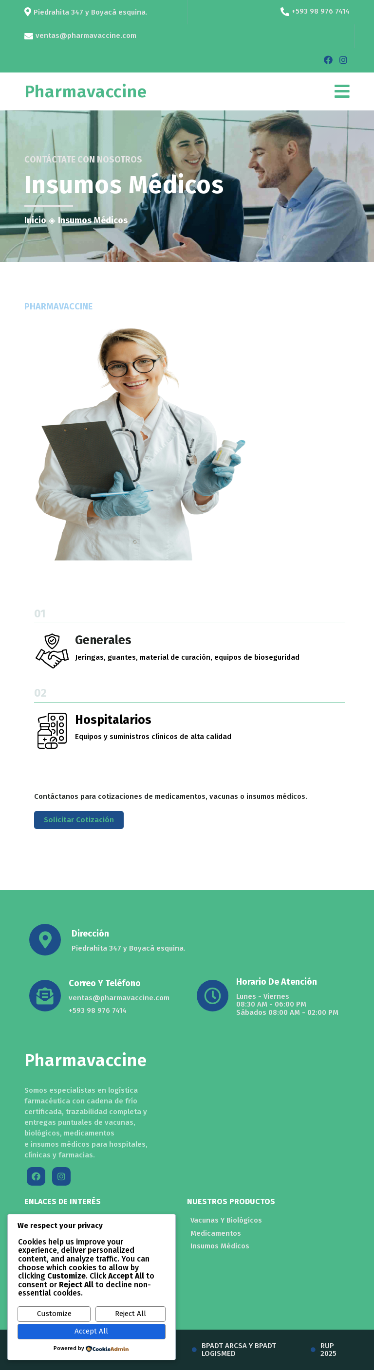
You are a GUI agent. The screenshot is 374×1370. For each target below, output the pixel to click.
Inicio (35, 220)
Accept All (91, 1331)
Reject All (130, 1313)
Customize (54, 1313)
